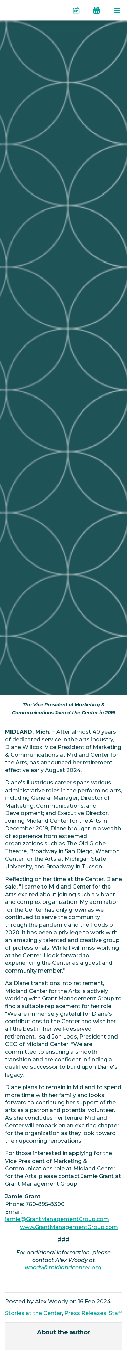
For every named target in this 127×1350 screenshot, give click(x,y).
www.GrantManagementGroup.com (69, 1227)
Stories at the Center (33, 1313)
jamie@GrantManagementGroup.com (57, 1219)
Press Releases (85, 1313)
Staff (115, 1313)
